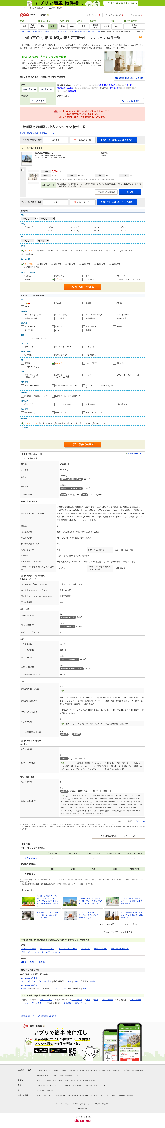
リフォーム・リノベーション (128, 279)
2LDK (23, 962)
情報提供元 (117, 1070)
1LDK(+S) (75, 227)
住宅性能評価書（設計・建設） (67, 385)
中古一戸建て (77, 1000)
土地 (88, 1000)
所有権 (27, 363)
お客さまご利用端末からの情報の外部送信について (71, 1070)
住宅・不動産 (135, 1000)
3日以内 (74, 423)
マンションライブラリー (33, 1003)
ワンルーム (29, 227)
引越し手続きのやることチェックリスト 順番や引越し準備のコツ (132, 915)
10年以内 (83, 250)
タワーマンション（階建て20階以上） (32, 376)
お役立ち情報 (23, 1095)
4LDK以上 (122, 231)
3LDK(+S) (75, 231)
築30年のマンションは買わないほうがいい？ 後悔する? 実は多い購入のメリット (90, 901)
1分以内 (43, 264)
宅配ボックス (60, 326)
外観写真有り (60, 412)
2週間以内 (100, 423)
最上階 (88, 303)
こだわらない (31, 423)
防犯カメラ (90, 347)
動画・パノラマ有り (94, 412)
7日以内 (86, 423)
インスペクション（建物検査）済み (99, 386)
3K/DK (50, 231)
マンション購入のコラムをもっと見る (119, 924)
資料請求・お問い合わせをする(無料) (117, 140)
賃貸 (96, 1000)
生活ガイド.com (139, 821)
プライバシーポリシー (63, 1104)
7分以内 (71, 264)
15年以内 (98, 250)
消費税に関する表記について (69, 1075)
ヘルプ (75, 1104)
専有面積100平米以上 (119, 949)
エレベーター (121, 276)
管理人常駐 (120, 363)
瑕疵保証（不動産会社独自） (36, 396)
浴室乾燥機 (90, 318)
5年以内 (68, 250)
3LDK (32, 962)
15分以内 (101, 264)
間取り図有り (29, 412)
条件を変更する (38, 101)
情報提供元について (28, 1016)
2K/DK (97, 227)
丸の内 (23, 988)
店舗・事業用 (107, 1000)
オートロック (29, 347)
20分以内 (116, 264)
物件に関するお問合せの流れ (101, 1070)
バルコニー (59, 330)
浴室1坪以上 (121, 318)
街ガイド (94, 1095)
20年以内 (113, 250)
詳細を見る (130, 192)
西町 (70, 981)
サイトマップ (95, 1104)
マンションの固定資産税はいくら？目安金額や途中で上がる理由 (131, 901)
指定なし (29, 250)
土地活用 (50, 1090)
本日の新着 (47, 423)
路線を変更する (29, 89)
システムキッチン (62, 315)
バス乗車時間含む (31, 267)
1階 (25, 303)
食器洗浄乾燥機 (30, 318)
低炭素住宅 (90, 404)
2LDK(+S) (122, 227)
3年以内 (54, 250)
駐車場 (85, 1080)
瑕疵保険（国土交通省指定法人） (68, 396)
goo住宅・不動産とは (44, 1070)
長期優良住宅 (121, 404)
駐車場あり (59, 276)
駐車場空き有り (61, 355)
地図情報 (130, 1095)
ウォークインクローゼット (35, 338)
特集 (38, 1095)
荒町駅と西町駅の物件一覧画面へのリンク (37, 133)
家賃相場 (67, 1003)
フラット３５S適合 (63, 404)
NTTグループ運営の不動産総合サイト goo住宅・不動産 (41, 8)
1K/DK (50, 227)
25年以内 (128, 250)
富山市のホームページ (135, 453)
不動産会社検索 (72, 1095)
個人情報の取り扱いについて (47, 1075)
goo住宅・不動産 (24, 1070)
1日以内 (61, 423)
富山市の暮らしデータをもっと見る (119, 836)
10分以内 (86, 264)
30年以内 (29, 254)
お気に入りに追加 (82, 140)
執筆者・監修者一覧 (118, 1095)
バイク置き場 (91, 355)
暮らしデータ (80, 1003)
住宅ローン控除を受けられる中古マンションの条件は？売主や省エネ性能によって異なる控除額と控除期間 (47, 901)
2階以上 (27, 276)
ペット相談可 (91, 279)
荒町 (50, 981)
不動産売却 (41, 1090)
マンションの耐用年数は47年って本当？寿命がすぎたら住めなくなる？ (90, 915)
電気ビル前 (36, 981)
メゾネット (90, 375)
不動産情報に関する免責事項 (46, 1016)
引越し (44, 1095)
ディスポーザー (122, 315)
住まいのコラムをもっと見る (119, 931)
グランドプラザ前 (59, 988)
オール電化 (59, 318)
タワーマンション (28, 949)
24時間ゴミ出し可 (31, 367)
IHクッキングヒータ (94, 315)
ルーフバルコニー (31, 330)
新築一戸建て (67, 1085)
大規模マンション (47, 949)
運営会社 (105, 1104)
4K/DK (97, 231)
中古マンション (46, 1000)
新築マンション (42, 1085)
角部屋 (27, 279)
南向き (88, 276)
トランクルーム (92, 326)
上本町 (76, 981)
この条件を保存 (133, 101)
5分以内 (57, 264)
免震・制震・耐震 (31, 385)
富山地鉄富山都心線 (29, 985)
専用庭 (88, 330)
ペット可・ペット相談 (68, 949)
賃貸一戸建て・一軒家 (61, 1080)
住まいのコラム (104, 1095)
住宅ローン (103, 1085)
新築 (42, 250)
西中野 (92, 981)
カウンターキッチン (32, 315)
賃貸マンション (75, 1080)
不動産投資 (93, 1085)
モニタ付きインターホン (65, 347)
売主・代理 (29, 404)
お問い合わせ (84, 1104)
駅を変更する (46, 89)
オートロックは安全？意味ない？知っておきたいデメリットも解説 (47, 915)
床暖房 (119, 326)
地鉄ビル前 (25, 981)
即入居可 (58, 279)
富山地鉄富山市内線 (29, 978)
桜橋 (44, 981)
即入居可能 (85, 949)
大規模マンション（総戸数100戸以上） (64, 376)
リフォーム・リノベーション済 (47, 952)
